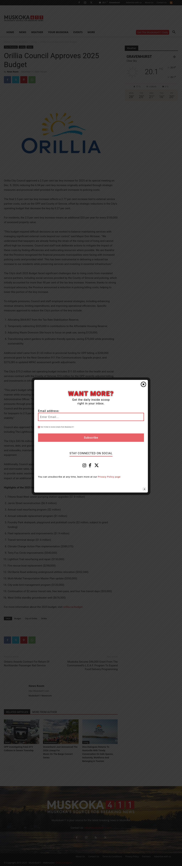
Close (143, 384)
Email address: (48, 411)
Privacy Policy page (109, 476)
